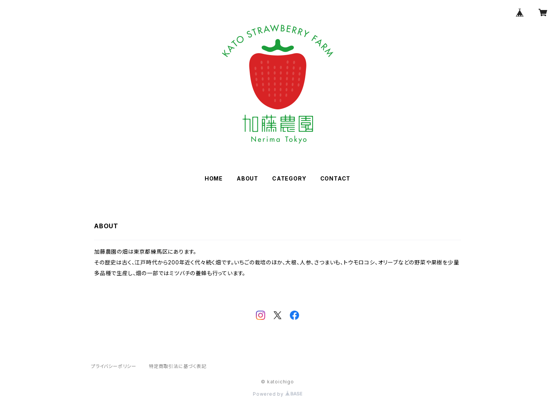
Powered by (277, 394)
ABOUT (247, 178)
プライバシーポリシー (113, 366)
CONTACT (335, 178)
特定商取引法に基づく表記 (178, 366)
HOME (214, 178)
